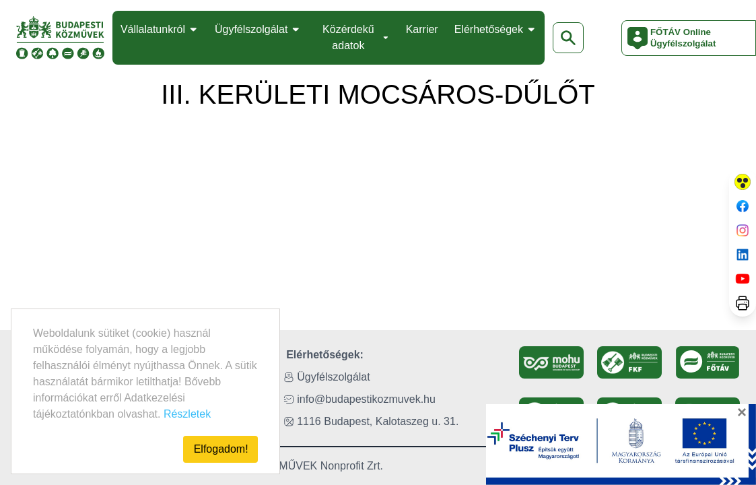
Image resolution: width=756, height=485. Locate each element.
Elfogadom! (221, 449)
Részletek (187, 414)
